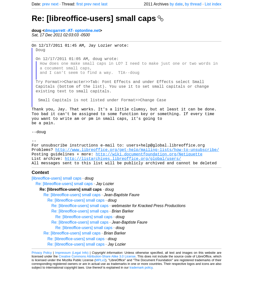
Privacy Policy (42, 277)
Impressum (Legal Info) (71, 277)
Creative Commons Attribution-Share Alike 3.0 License (97, 281)
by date (176, 4)
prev (46, 4)
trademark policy (140, 292)
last (104, 4)
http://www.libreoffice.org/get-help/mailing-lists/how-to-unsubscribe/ (137, 171)
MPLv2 (100, 285)
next (54, 4)
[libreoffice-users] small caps (57, 203)
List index (213, 4)
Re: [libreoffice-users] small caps (98, 18)
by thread (193, 4)
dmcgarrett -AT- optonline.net (72, 30)
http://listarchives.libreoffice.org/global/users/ (123, 182)
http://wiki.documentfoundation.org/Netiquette (149, 176)
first (79, 4)
